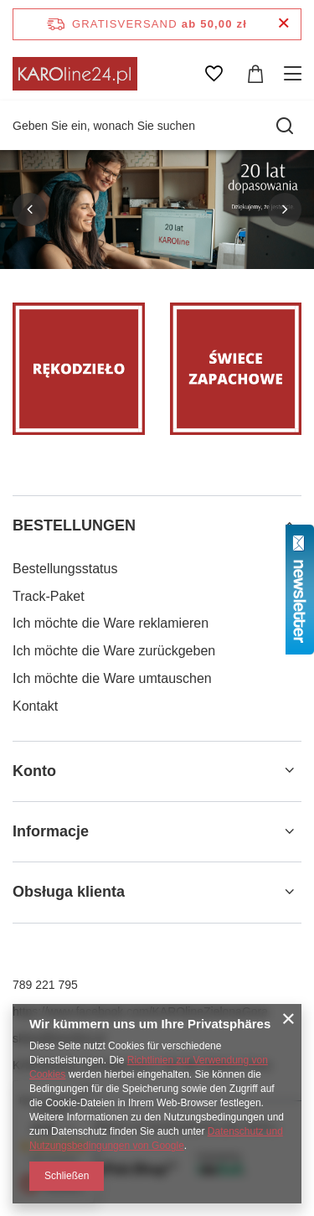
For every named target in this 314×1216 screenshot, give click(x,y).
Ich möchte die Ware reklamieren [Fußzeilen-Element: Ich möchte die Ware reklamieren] (110, 623)
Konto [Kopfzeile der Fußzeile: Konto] (34, 771)
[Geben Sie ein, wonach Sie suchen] (157, 125)
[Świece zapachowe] (236, 369)
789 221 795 (45, 984)
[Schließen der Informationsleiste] (283, 24)
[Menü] (295, 74)
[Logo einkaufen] (75, 74)
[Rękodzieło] (79, 369)
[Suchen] (285, 126)
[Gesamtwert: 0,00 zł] (255, 74)
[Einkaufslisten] (213, 74)
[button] (29, 209)
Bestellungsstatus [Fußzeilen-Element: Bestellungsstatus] (65, 568)
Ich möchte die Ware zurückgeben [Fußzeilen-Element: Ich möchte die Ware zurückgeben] (114, 651)
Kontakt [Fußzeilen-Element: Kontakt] (35, 706)
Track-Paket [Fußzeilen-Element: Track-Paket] (49, 596)
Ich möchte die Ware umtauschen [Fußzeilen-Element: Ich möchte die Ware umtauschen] (112, 678)
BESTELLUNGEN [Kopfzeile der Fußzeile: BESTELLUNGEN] (74, 525)
